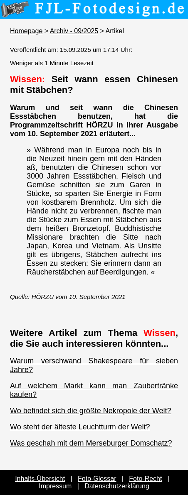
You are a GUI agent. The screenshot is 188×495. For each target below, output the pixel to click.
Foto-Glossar (97, 478)
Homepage (26, 30)
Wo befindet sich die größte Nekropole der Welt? (90, 411)
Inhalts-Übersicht (40, 478)
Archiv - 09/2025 (74, 30)
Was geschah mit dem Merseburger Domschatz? (91, 443)
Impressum (55, 486)
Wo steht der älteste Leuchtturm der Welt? (80, 427)
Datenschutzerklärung (116, 486)
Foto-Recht (145, 478)
